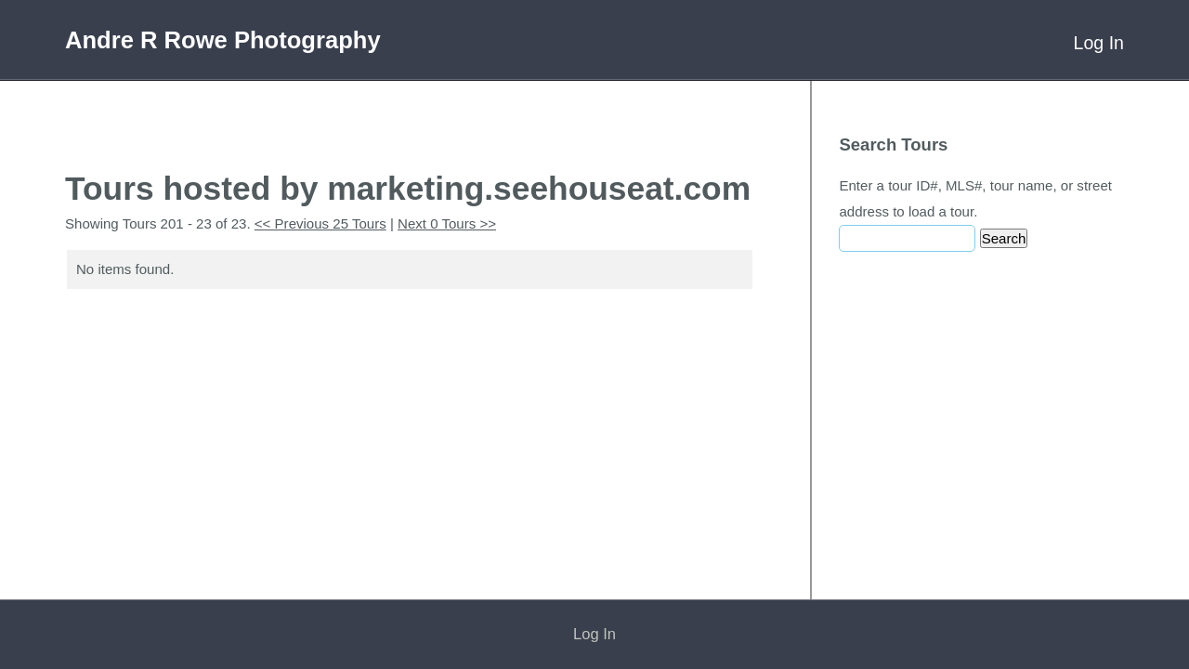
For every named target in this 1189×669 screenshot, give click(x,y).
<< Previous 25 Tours (320, 223)
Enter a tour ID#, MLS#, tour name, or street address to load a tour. (975, 198)
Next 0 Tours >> (447, 223)
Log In (1099, 43)
